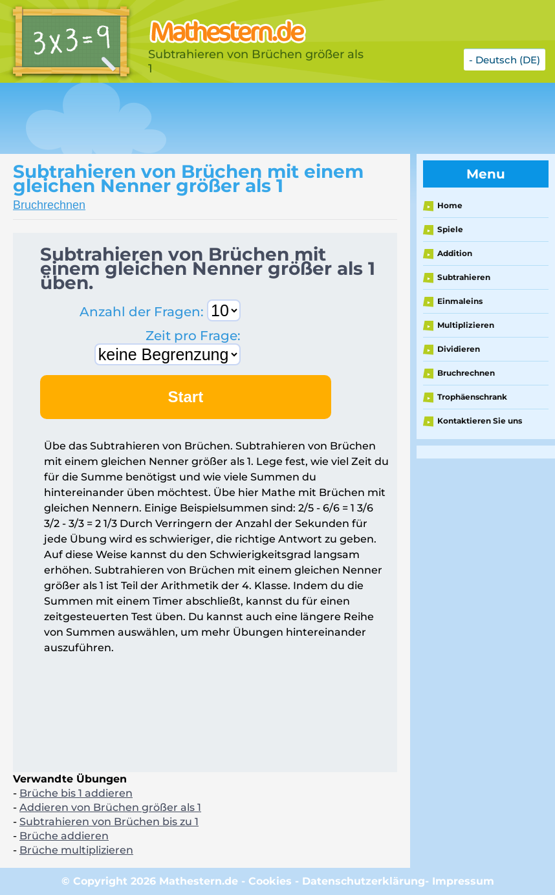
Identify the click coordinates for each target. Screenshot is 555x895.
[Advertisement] (235, 118)
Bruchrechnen (49, 205)
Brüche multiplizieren (76, 850)
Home (449, 205)
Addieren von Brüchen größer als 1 (110, 807)
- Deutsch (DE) (504, 60)
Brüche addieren (64, 836)
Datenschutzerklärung (363, 881)
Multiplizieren (465, 325)
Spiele (450, 229)
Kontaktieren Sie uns (479, 421)
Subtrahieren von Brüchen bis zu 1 (109, 821)
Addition (454, 253)
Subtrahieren (463, 277)
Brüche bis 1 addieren (76, 793)
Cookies (270, 881)
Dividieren (458, 349)
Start (186, 396)
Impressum (463, 881)
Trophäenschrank (472, 397)
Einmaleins (460, 301)
